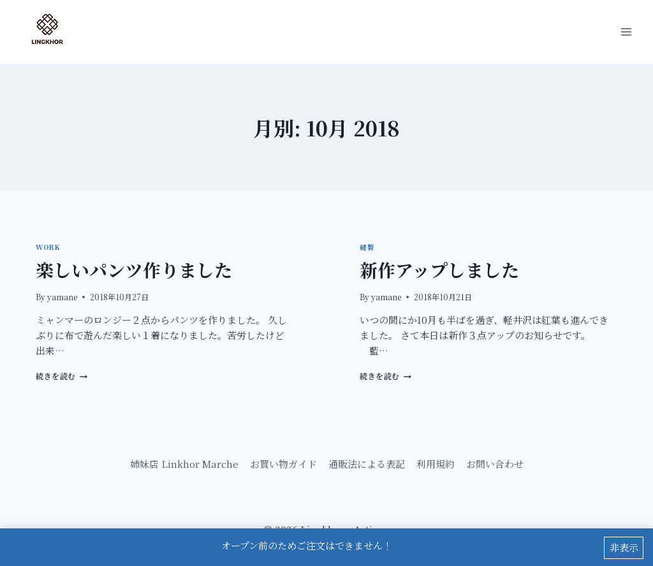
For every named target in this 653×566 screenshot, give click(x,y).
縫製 (367, 247)
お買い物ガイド (283, 463)
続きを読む (61, 375)
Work (48, 247)
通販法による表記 (366, 463)
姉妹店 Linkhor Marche (184, 463)
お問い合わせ (495, 463)
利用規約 (435, 463)
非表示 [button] (624, 548)
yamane (62, 296)
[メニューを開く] (626, 31)
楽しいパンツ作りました (134, 269)
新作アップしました (439, 269)
